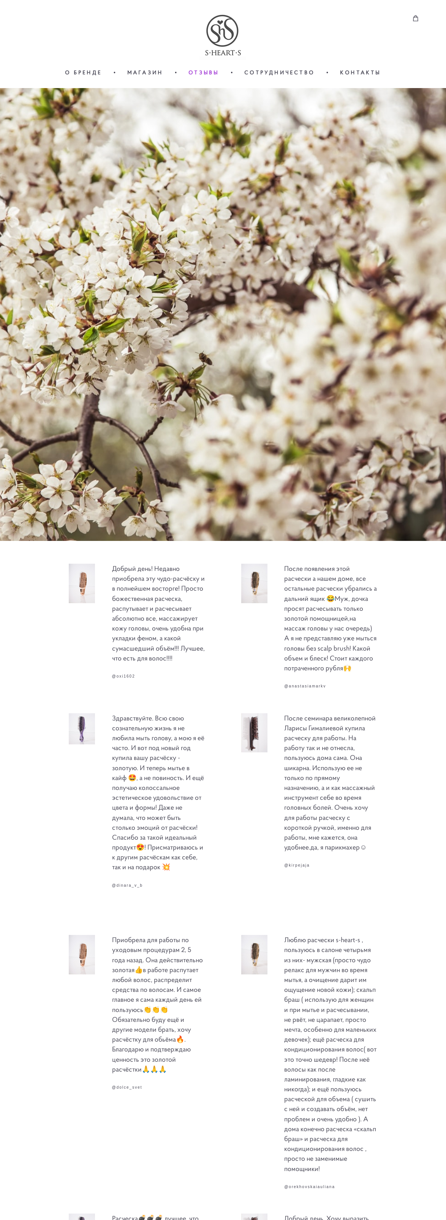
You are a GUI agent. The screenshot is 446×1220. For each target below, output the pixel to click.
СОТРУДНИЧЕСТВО (279, 72)
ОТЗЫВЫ (203, 72)
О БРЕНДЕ (83, 72)
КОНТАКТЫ (360, 72)
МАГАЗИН (145, 72)
